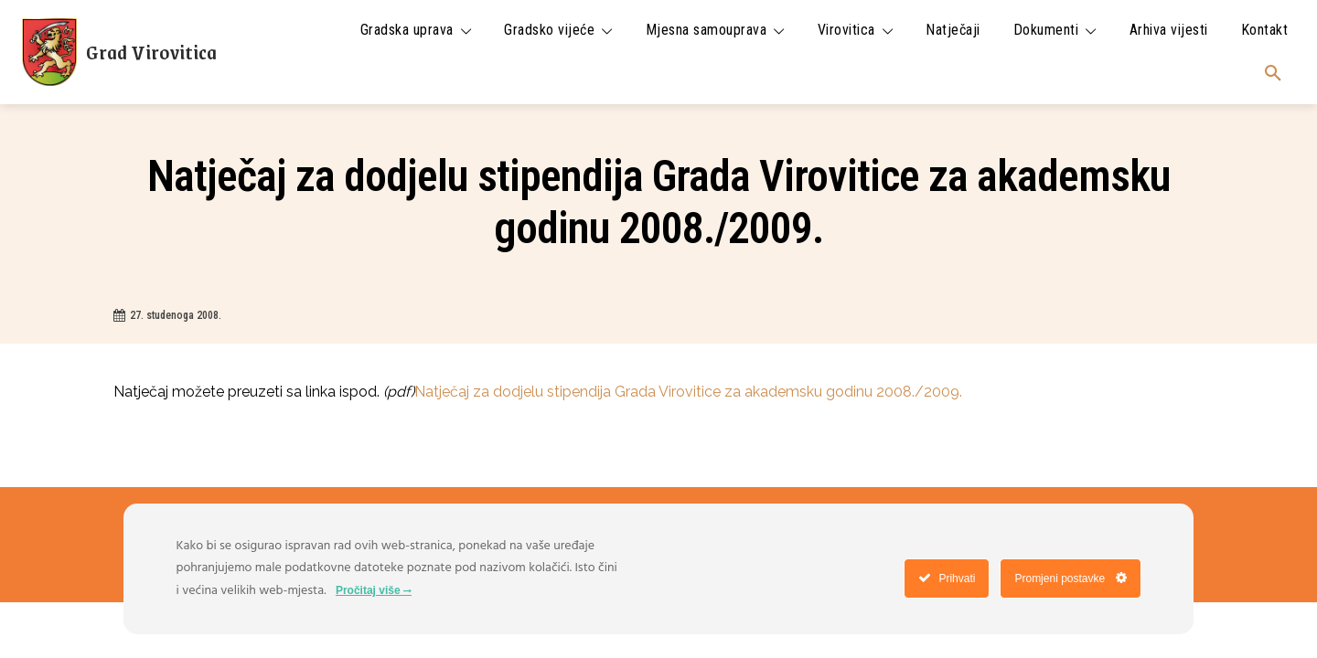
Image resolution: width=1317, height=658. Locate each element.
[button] (1273, 74)
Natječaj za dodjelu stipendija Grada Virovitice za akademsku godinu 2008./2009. (688, 391)
